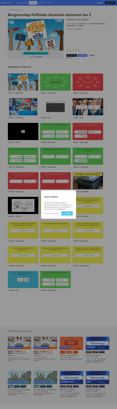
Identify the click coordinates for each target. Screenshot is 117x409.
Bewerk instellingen (51, 213)
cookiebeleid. (61, 209)
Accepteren (67, 213)
